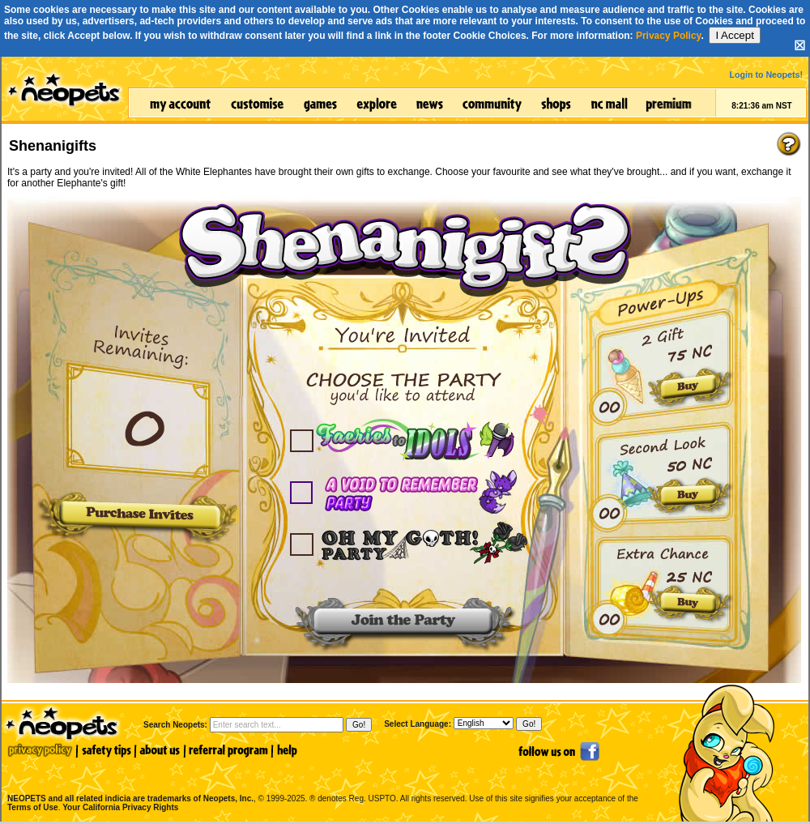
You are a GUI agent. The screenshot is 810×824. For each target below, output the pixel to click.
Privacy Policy (668, 35)
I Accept (734, 35)
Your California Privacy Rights (120, 807)
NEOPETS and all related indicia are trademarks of (128, 781)
